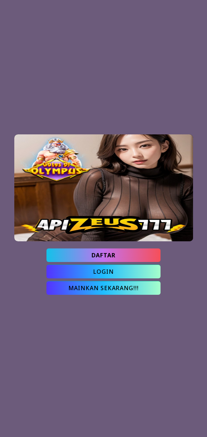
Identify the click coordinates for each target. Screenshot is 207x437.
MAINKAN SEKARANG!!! (103, 288)
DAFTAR (103, 255)
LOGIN (103, 272)
